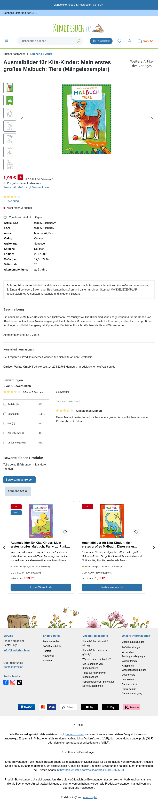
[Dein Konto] (129, 41)
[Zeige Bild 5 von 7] (92, 152)
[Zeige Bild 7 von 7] (102, 152)
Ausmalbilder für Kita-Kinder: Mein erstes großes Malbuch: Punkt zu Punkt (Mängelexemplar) (39, 544)
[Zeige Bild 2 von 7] (76, 152)
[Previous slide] (4, 547)
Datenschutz (128, 674)
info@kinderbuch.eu (16, 650)
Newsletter (48, 655)
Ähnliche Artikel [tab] (18, 491)
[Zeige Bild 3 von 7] (82, 152)
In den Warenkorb (41, 587)
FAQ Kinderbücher (52, 646)
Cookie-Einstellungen (133, 642)
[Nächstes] (151, 118)
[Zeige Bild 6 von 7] (97, 152)
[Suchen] (79, 41)
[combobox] (46, 41)
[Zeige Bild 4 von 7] (87, 152)
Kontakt (47, 651)
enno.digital (90, 797)
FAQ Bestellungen (131, 647)
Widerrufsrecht (129, 661)
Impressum (128, 679)
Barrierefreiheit (130, 684)
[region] (79, 127)
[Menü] (6, 40)
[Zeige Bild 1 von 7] (71, 152)
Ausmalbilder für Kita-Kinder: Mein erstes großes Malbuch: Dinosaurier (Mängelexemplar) (108, 544)
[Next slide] (153, 547)
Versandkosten (75, 734)
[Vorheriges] (22, 118)
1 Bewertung (11, 201)
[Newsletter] (101, 41)
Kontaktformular (12, 666)
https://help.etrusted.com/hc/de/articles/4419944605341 (90, 769)
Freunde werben (51, 641)
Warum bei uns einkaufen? (96, 659)
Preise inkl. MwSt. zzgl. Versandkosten (26, 187)
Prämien (47, 660)
